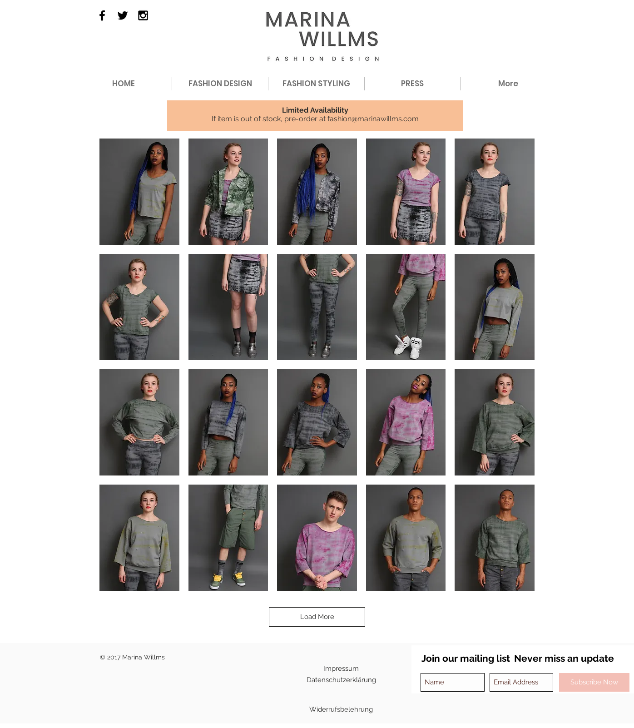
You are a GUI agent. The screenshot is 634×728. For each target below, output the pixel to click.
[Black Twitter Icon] (122, 15)
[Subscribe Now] (594, 682)
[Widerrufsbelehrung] (341, 710)
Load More (317, 617)
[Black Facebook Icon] (102, 15)
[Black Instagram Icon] (143, 15)
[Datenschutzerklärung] (341, 680)
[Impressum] (341, 669)
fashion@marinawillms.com (373, 118)
